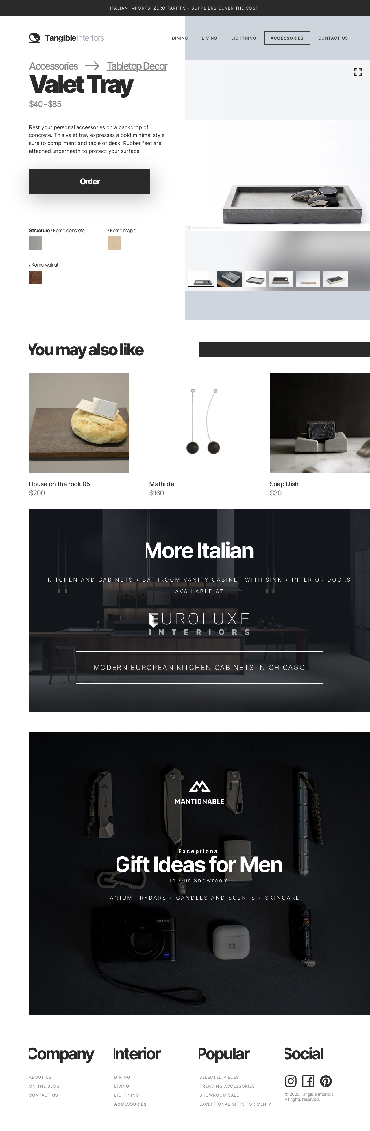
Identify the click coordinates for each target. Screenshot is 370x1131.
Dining (180, 38)
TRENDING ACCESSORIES (227, 1086)
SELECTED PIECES (219, 1077)
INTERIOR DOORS (321, 579)
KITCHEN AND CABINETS (90, 579)
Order (89, 181)
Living (209, 38)
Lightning (243, 38)
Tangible (74, 38)
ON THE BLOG (44, 1086)
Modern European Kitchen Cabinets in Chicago (200, 667)
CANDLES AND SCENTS (216, 897)
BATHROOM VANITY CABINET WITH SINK (212, 579)
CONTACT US (333, 38)
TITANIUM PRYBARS (133, 897)
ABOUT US (40, 1077)
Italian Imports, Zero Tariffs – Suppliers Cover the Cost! (185, 7)
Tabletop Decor (137, 66)
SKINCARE (282, 897)
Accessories (287, 38)
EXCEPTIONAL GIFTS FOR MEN (235, 1104)
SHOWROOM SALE (219, 1095)
